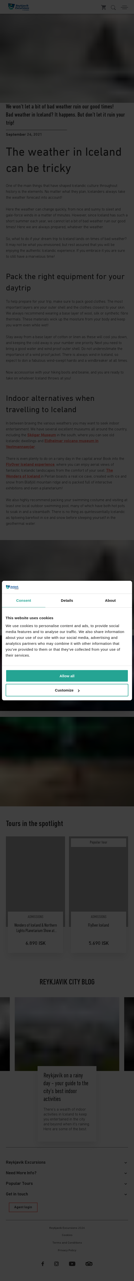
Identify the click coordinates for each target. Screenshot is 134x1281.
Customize (67, 690)
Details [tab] (67, 600)
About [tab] (110, 600)
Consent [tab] (23, 600)
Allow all (67, 676)
